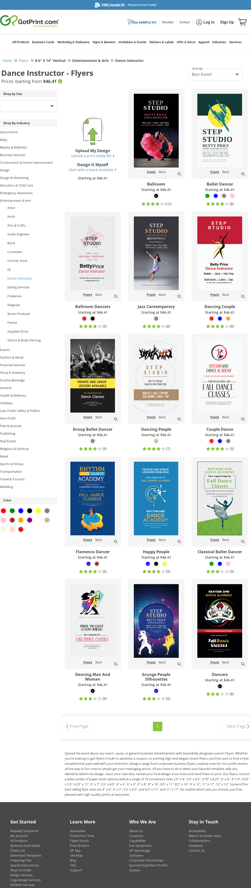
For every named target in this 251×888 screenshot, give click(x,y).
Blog (73, 860)
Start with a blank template (93, 169)
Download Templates (25, 855)
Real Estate (8, 441)
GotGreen (136, 855)
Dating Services (18, 287)
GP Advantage (139, 850)
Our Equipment (140, 845)
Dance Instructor (19, 278)
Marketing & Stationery (73, 42)
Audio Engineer (18, 234)
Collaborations (199, 840)
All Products (20, 42)
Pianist (12, 322)
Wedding (6, 486)
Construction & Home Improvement (26, 162)
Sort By (197, 68)
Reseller (168, 22)
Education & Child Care (16, 185)
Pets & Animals (11, 426)
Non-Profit (8, 418)
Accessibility (197, 831)
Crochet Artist (17, 260)
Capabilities (137, 840)
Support (76, 870)
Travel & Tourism (12, 479)
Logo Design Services (25, 880)
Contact (184, 22)
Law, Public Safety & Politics (20, 410)
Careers (134, 870)
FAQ (73, 865)
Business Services (12, 155)
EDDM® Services (22, 885)
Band (11, 243)
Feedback (196, 845)
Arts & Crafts (16, 225)
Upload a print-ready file (92, 155)
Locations (136, 836)
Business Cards (43, 42)
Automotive (8, 132)
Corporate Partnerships (146, 860)
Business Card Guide (25, 845)
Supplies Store (17, 331)
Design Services (21, 875)
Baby (3, 139)
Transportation (11, 471)
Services (235, 42)
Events (5, 350)
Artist (11, 216)
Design (5, 170)
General (5, 388)
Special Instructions (24, 865)
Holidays (6, 403)
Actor (11, 207)
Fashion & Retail (11, 357)
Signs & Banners (104, 42)
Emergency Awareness (16, 193)
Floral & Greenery (12, 372)
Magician (13, 305)
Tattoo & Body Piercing (24, 340)
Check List (17, 850)
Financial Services (12, 365)
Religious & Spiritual (14, 448)
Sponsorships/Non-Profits (148, 865)
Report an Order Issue (205, 836)
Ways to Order (20, 870)
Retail (4, 456)
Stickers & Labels (161, 42)
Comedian (14, 252)
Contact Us (197, 850)
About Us (136, 831)
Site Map (76, 855)
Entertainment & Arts (15, 200)
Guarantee (77, 831)
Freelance (14, 296)
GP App (75, 850)
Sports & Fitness (12, 464)
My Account (19, 836)
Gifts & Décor (186, 42)
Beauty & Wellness (13, 147)
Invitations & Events (132, 42)
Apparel (203, 42)
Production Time (82, 836)
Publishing (7, 433)
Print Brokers (79, 845)
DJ (8, 269)
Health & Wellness (13, 395)
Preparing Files (21, 860)
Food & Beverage (12, 380)
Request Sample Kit (24, 831)
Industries (219, 42)
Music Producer (18, 313)
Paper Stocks (79, 840)
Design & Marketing (14, 177)
